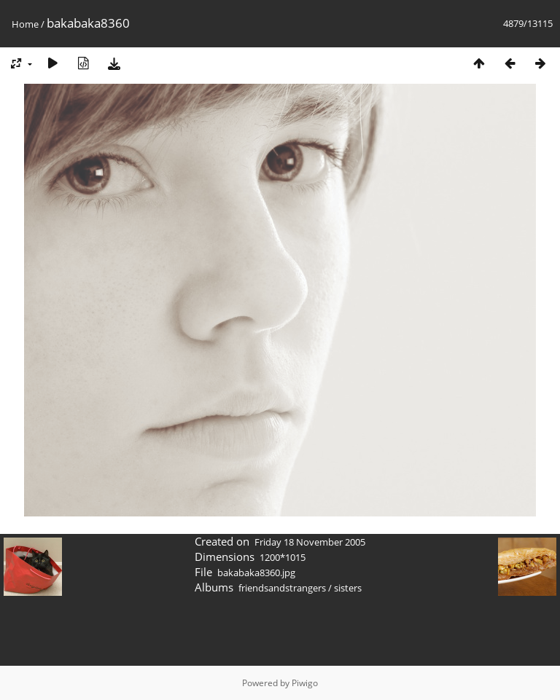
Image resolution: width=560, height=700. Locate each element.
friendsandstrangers (282, 587)
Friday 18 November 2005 (309, 541)
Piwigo (305, 683)
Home (25, 24)
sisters (348, 587)
